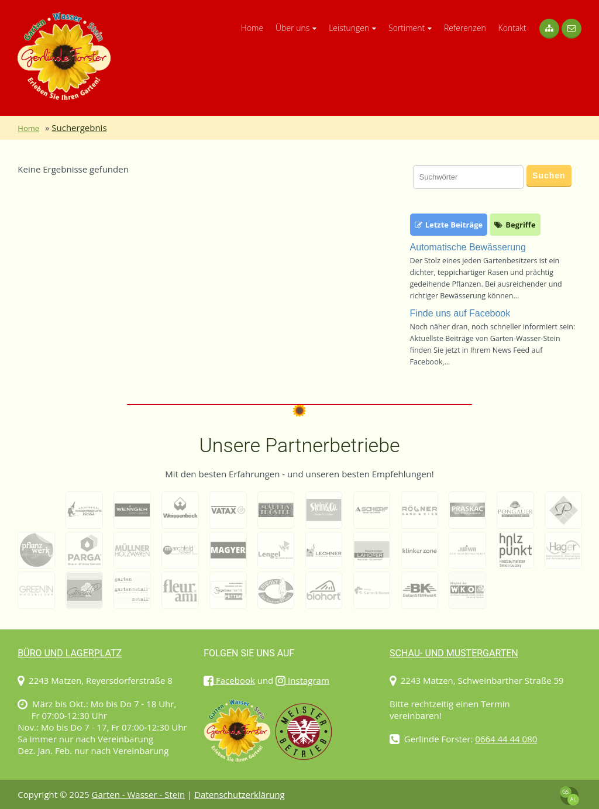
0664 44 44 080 (506, 739)
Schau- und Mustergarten (454, 653)
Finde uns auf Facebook (460, 313)
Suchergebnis (78, 127)
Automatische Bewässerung (468, 247)
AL (573, 799)
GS (565, 792)
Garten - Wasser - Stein (138, 794)
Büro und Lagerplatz (70, 653)
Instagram (302, 680)
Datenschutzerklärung (239, 794)
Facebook (229, 680)
